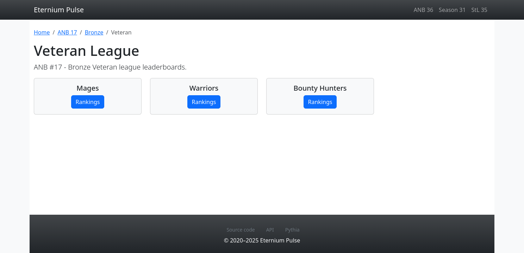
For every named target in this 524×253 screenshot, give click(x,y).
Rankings (88, 102)
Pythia (292, 229)
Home (42, 32)
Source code (240, 229)
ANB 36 (423, 10)
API (270, 229)
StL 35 (479, 10)
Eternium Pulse (59, 9)
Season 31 (452, 10)
